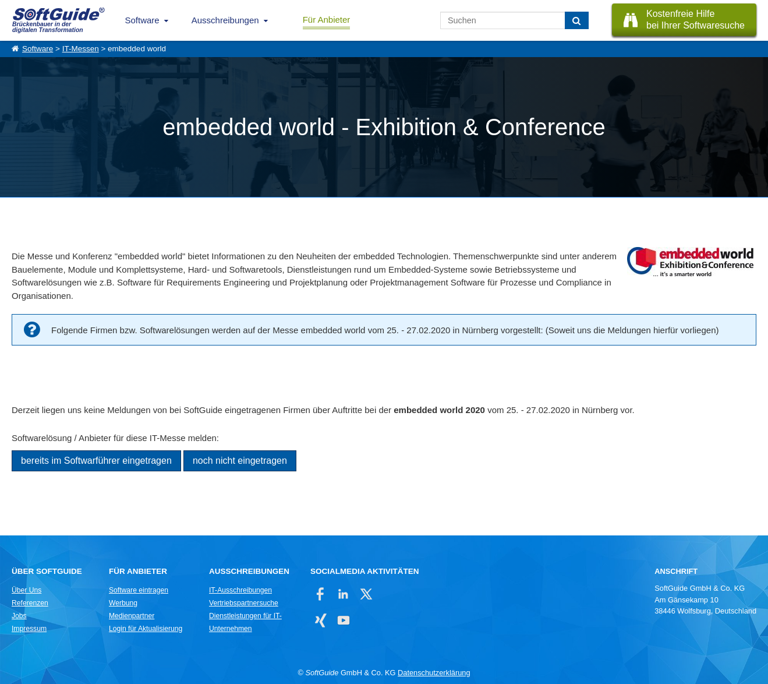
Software (142, 20)
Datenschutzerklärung (434, 672)
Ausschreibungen (225, 20)
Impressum (29, 629)
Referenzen (30, 603)
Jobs (19, 616)
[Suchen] (577, 20)
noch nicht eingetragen (240, 461)
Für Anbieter (327, 19)
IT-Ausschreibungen (240, 590)
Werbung (123, 603)
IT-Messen (80, 48)
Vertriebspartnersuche (243, 603)
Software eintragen (138, 590)
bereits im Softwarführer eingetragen (96, 461)
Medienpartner (131, 616)
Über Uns (26, 590)
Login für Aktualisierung (145, 629)
